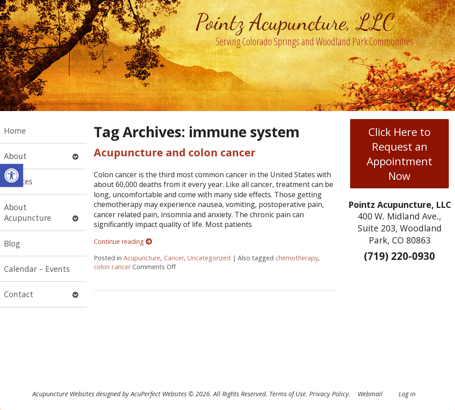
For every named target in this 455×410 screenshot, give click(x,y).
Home (15, 130)
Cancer (174, 258)
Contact (18, 294)
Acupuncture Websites (63, 394)
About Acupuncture (27, 212)
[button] (11, 175)
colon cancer (112, 267)
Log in (407, 394)
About (15, 156)
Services (18, 181)
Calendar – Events (37, 268)
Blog (12, 243)
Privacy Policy (329, 394)
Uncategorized (209, 258)
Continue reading (123, 241)
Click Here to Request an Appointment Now (399, 153)
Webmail (370, 394)
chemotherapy (296, 258)
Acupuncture (142, 258)
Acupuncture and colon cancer (174, 152)
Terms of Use (287, 394)
